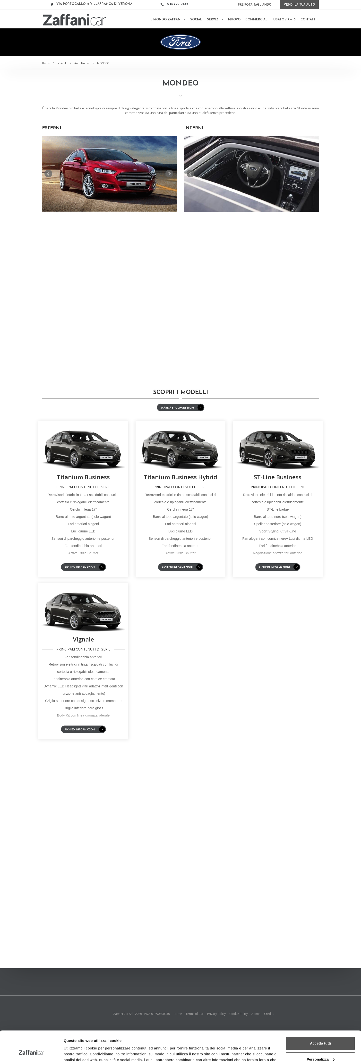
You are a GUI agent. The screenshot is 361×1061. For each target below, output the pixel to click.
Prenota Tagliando (255, 4)
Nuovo (234, 19)
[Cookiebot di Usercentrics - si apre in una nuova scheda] (31, 1051)
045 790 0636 (177, 4)
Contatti (309, 19)
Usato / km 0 (284, 19)
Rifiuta (320, 1047)
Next (169, 174)
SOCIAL (196, 19)
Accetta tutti (320, 1016)
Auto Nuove (82, 63)
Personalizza (321, 1031)
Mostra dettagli (77, 1051)
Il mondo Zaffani (167, 19)
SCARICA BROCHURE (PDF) (182, 407)
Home (46, 63)
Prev (48, 174)
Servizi (215, 19)
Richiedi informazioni (85, 567)
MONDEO (103, 63)
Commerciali (256, 19)
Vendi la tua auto (299, 4)
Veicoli (62, 63)
